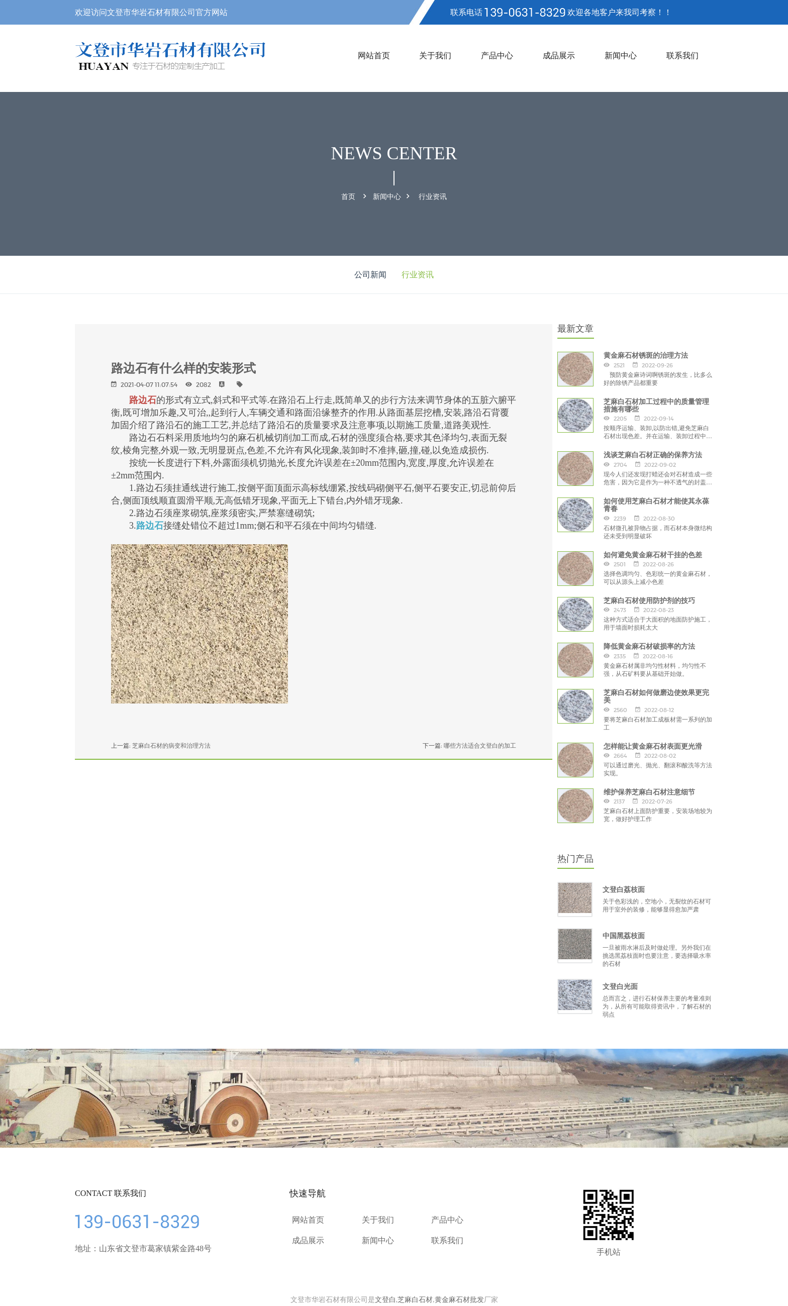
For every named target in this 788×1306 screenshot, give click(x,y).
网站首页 (374, 55)
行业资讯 (433, 195)
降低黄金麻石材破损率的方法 (649, 645)
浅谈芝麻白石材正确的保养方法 (653, 454)
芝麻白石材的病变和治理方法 (171, 744)
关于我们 (435, 55)
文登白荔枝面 (624, 888)
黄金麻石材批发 (459, 1298)
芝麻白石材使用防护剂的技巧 (649, 599)
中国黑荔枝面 (624, 934)
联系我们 (682, 55)
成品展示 (559, 55)
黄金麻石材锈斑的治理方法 (646, 354)
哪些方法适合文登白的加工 (480, 744)
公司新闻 (370, 273)
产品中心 (497, 55)
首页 (348, 195)
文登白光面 (620, 985)
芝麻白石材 (415, 1298)
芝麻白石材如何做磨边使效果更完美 (656, 694)
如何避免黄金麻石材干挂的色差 (653, 553)
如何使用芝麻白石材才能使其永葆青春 (656, 503)
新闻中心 (621, 55)
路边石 (142, 398)
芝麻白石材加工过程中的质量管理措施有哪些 (656, 404)
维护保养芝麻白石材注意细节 (649, 790)
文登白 (385, 1298)
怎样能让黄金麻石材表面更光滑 (653, 745)
